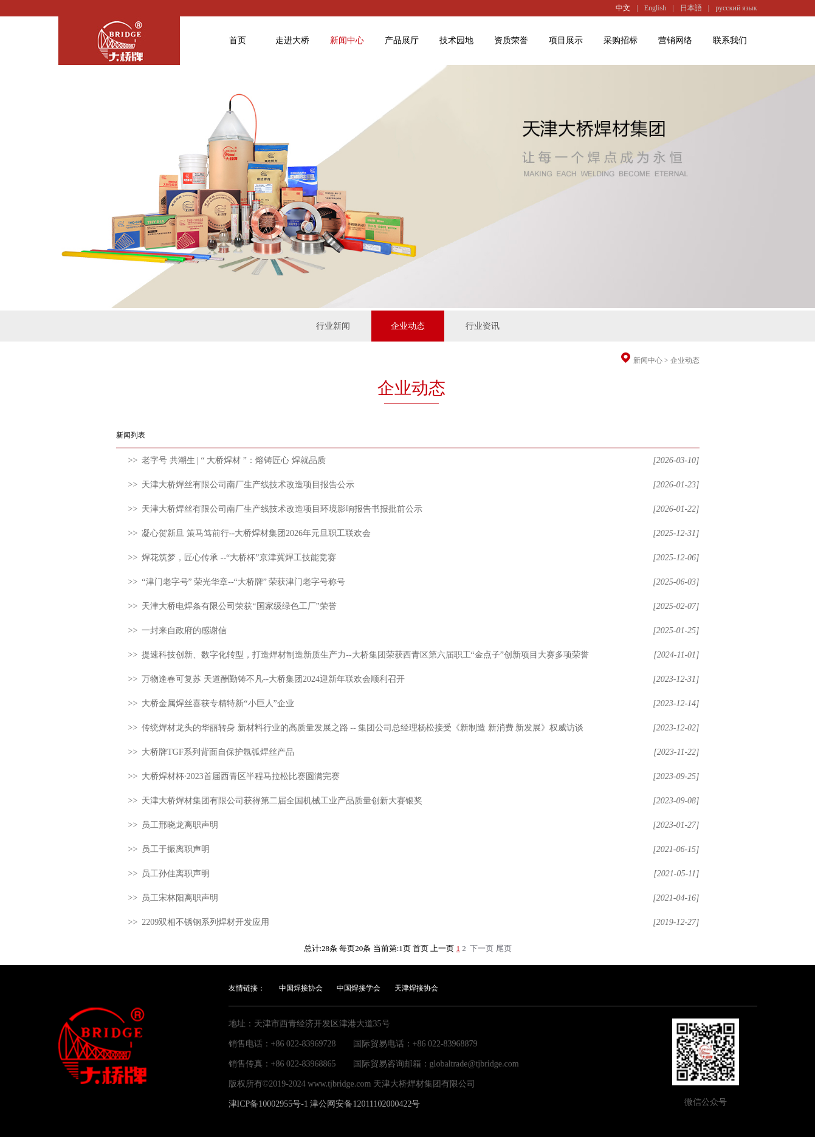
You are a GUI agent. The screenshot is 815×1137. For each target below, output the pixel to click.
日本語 (691, 8)
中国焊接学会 (358, 988)
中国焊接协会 (301, 988)
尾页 (504, 948)
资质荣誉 (511, 40)
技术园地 (456, 40)
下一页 (481, 948)
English (655, 8)
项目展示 (566, 40)
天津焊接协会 (416, 988)
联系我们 (730, 40)
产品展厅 (402, 40)
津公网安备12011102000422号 (365, 1103)
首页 (237, 40)
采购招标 (621, 40)
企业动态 (685, 360)
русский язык (736, 8)
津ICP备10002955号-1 (268, 1103)
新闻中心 (347, 40)
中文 (623, 8)
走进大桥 (292, 40)
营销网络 (675, 40)
